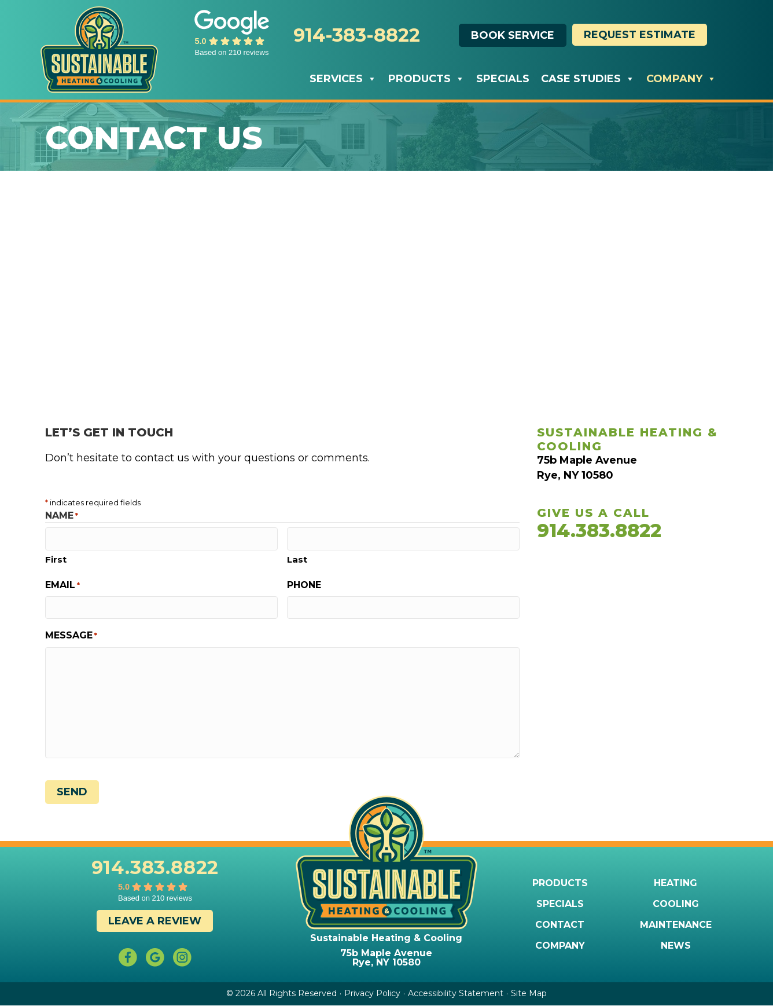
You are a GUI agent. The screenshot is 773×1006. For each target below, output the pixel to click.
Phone (304, 584)
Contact (559, 925)
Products (426, 78)
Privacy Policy (372, 993)
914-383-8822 (356, 35)
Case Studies (588, 78)
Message (71, 635)
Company (681, 78)
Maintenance (676, 925)
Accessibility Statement (455, 993)
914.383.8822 (599, 530)
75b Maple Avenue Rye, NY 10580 (386, 958)
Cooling (676, 904)
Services (343, 78)
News (676, 945)
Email (62, 584)
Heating (675, 883)
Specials (502, 78)
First (56, 559)
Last (297, 559)
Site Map (529, 993)
